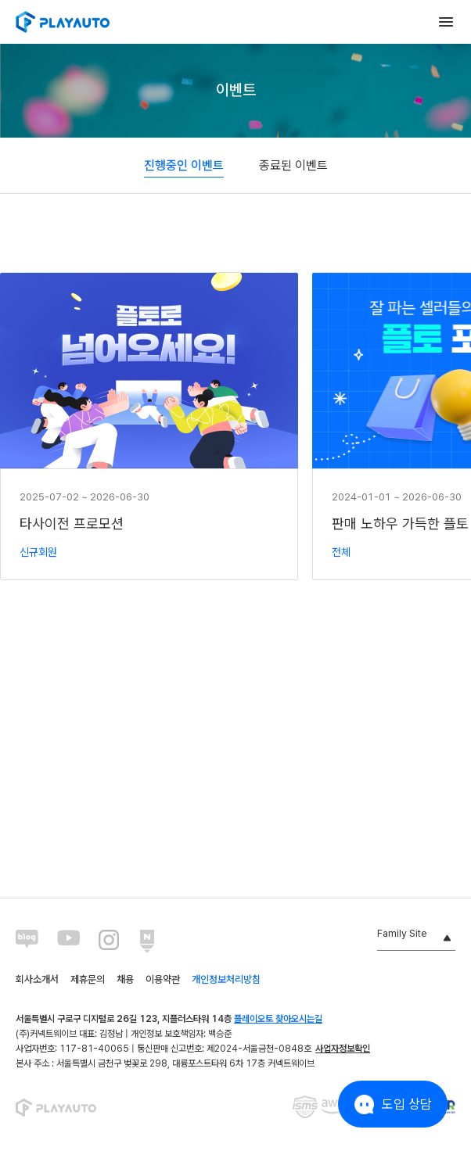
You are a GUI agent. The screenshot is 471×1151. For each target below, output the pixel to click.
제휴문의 (87, 979)
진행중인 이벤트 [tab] (184, 165)
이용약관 (163, 979)
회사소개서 (37, 979)
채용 (125, 979)
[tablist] (235, 166)
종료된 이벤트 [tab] (293, 165)
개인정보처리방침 (226, 979)
